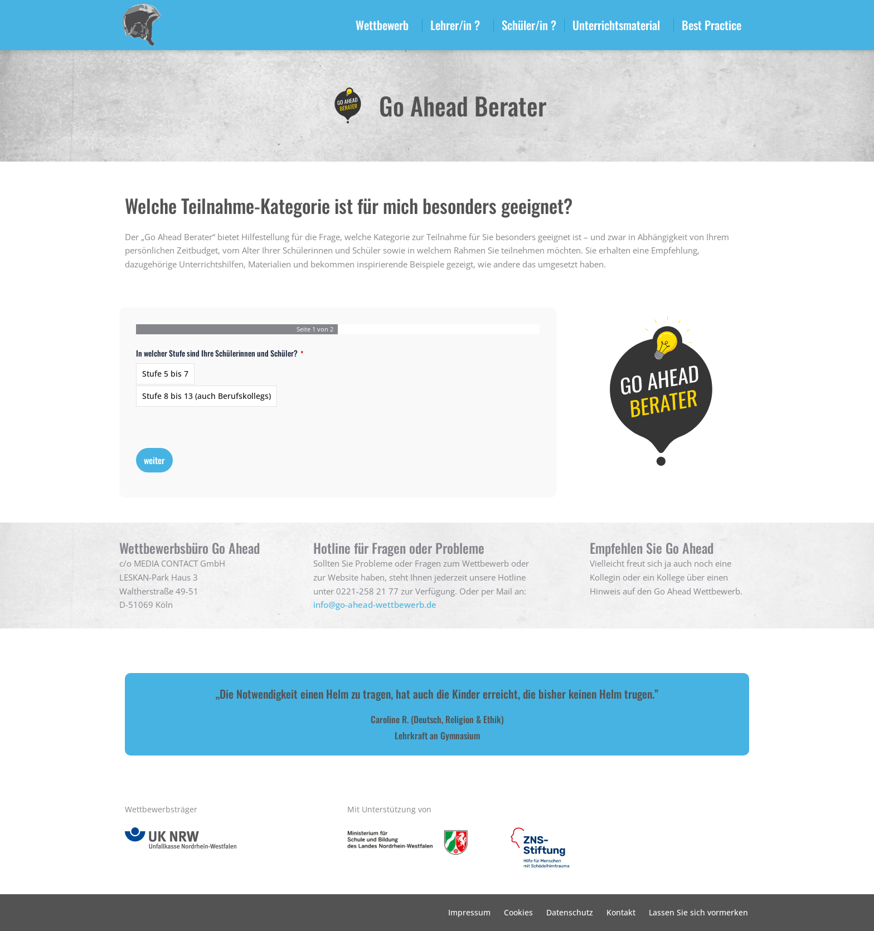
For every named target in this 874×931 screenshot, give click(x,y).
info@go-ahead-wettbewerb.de (374, 604)
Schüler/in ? (529, 24)
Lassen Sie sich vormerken (698, 912)
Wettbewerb (385, 24)
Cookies (518, 912)
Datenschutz (569, 912)
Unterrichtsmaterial (619, 24)
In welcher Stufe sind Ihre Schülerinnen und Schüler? (219, 353)
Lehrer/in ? (457, 24)
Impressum (469, 912)
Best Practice (714, 24)
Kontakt (620, 912)
